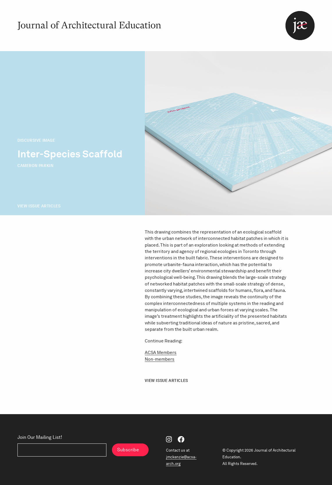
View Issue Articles (38, 206)
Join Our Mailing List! (39, 437)
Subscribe (128, 449)
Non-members (159, 359)
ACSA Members (160, 352)
